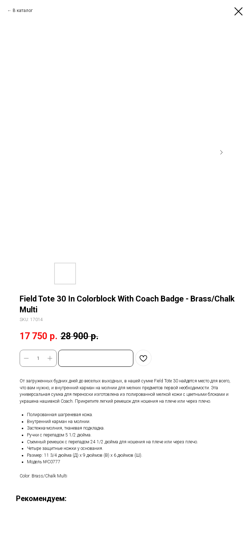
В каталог (23, 10)
